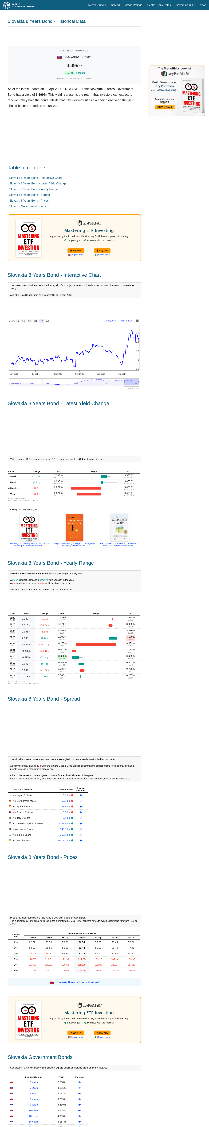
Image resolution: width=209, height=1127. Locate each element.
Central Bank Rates (159, 5)
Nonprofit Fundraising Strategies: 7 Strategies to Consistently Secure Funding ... (74, 544)
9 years (34, 1104)
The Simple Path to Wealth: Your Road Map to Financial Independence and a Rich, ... (119, 544)
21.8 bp (66, 806)
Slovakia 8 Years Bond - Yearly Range (33, 189)
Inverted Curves (96, 5)
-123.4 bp (65, 823)
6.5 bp (67, 812)
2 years (34, 1082)
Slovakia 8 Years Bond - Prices (29, 200)
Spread (115, 5)
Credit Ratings (133, 5)
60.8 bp (66, 800)
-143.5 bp (65, 829)
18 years (34, 1121)
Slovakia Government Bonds (27, 206)
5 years (34, 1087)
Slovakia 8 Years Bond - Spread (29, 194)
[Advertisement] (74, 36)
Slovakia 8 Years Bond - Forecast (78, 982)
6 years (34, 1093)
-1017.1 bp (64, 840)
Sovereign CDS (185, 5)
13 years (34, 1116)
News (203, 5)
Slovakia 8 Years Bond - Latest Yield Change (37, 183)
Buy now (75, 250)
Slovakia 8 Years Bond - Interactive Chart (35, 177)
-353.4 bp (65, 834)
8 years (34, 1099)
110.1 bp (65, 795)
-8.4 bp (66, 817)
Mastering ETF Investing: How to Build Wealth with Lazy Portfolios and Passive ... (29, 544)
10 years (34, 1110)
